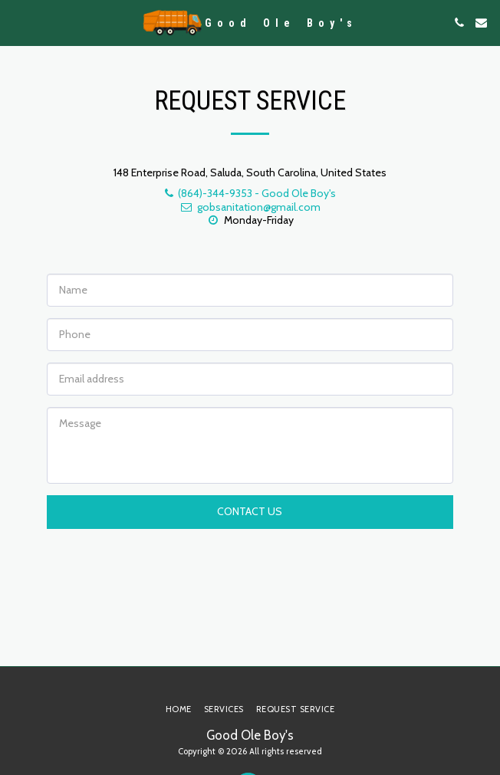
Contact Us (249, 511)
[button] (17, 22)
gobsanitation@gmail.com (250, 207)
